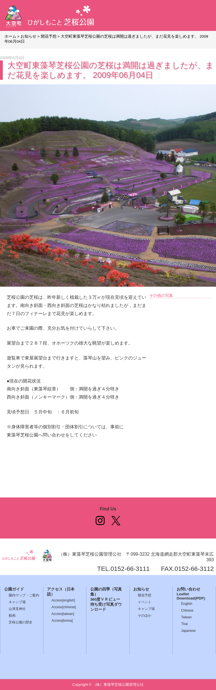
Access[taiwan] (62, 614)
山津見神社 (17, 609)
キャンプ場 (17, 602)
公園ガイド (14, 589)
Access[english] (63, 600)
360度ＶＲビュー (105, 599)
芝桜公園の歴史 (20, 622)
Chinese (187, 610)
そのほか (144, 615)
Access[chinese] (63, 607)
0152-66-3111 (130, 568)
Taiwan (186, 617)
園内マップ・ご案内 (24, 595)
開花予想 (144, 595)
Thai (184, 624)
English (186, 604)
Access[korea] (62, 621)
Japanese (188, 631)
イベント (144, 602)
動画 (12, 615)
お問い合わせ (188, 589)
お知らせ (141, 589)
